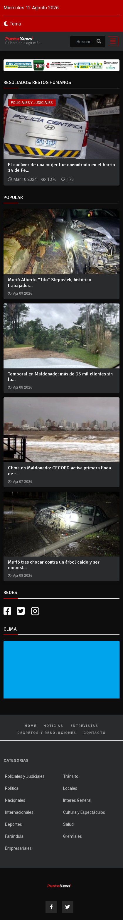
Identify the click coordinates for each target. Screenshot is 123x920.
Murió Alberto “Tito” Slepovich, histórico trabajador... (49, 282)
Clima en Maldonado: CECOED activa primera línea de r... (59, 470)
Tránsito (70, 776)
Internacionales (19, 812)
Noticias (53, 726)
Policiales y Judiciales (32, 103)
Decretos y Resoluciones (46, 733)
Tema (15, 24)
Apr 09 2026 (22, 293)
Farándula (14, 836)
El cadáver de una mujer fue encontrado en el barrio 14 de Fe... (61, 167)
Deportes (13, 824)
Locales (70, 788)
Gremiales (72, 836)
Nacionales (15, 800)
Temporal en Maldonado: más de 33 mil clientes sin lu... (60, 376)
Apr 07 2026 (22, 482)
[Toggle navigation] (111, 41)
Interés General (77, 800)
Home (30, 726)
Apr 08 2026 (22, 387)
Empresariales (18, 848)
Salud (68, 824)
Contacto (94, 733)
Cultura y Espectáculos (84, 812)
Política (11, 788)
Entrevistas (84, 726)
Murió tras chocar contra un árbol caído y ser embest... (54, 565)
